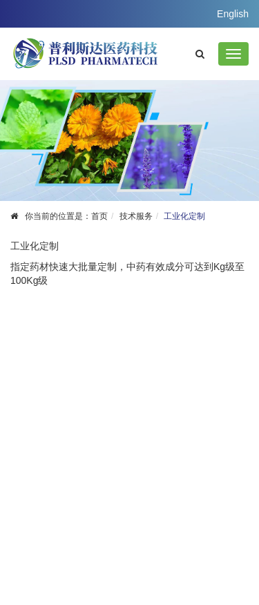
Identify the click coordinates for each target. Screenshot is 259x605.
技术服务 (136, 216)
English (233, 13)
